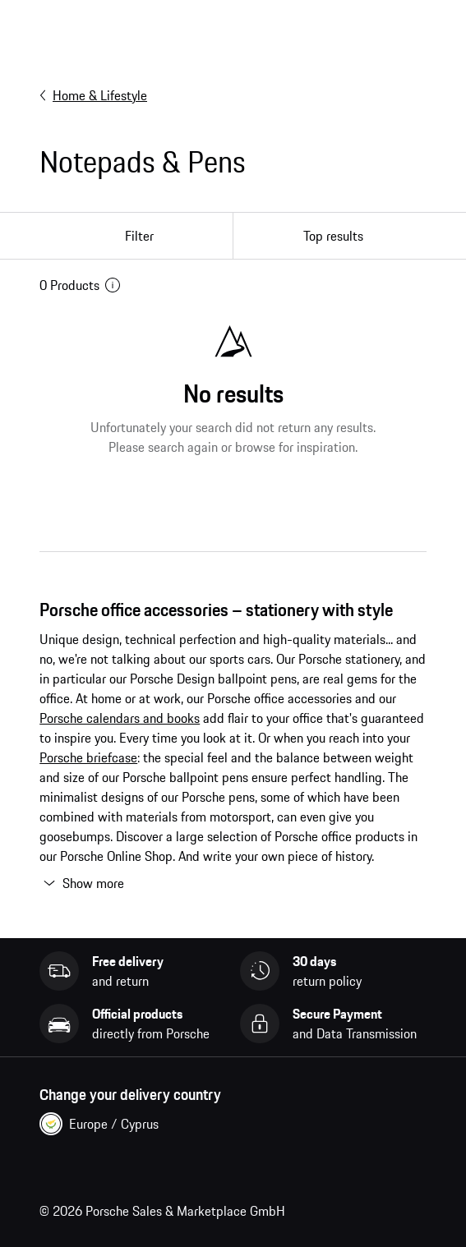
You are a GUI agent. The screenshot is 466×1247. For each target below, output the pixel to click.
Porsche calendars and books (119, 718)
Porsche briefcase (88, 757)
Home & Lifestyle (93, 95)
